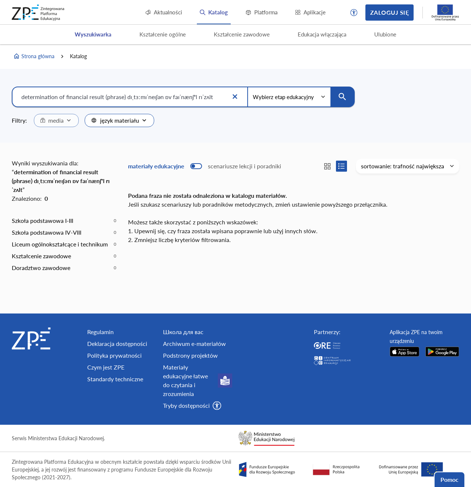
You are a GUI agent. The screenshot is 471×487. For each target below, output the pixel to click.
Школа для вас (183, 331)
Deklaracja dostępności (117, 343)
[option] (64, 221)
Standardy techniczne (115, 378)
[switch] (204, 166)
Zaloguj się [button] (389, 12)
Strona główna (33, 56)
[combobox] (56, 120)
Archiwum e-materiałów (194, 343)
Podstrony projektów (190, 355)
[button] (354, 12)
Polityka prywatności (114, 355)
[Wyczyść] (234, 97)
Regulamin (100, 331)
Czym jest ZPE (105, 367)
